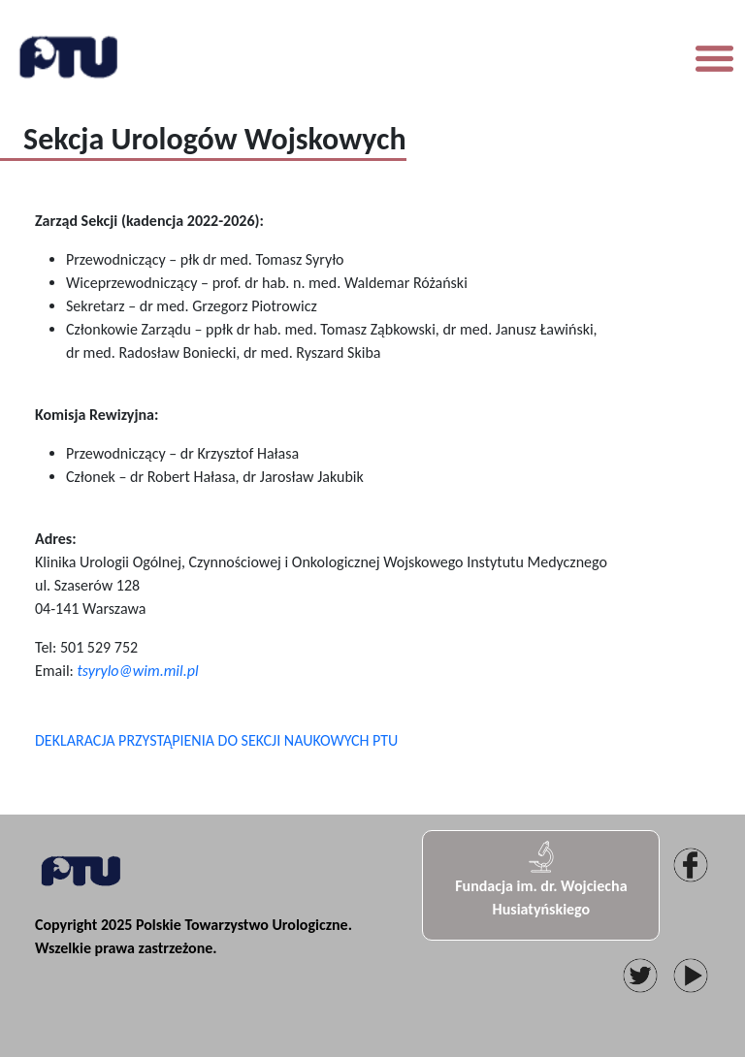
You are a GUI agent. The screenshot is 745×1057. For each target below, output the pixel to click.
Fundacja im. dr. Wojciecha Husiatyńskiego (541, 878)
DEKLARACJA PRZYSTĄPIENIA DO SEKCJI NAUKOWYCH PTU (216, 740)
